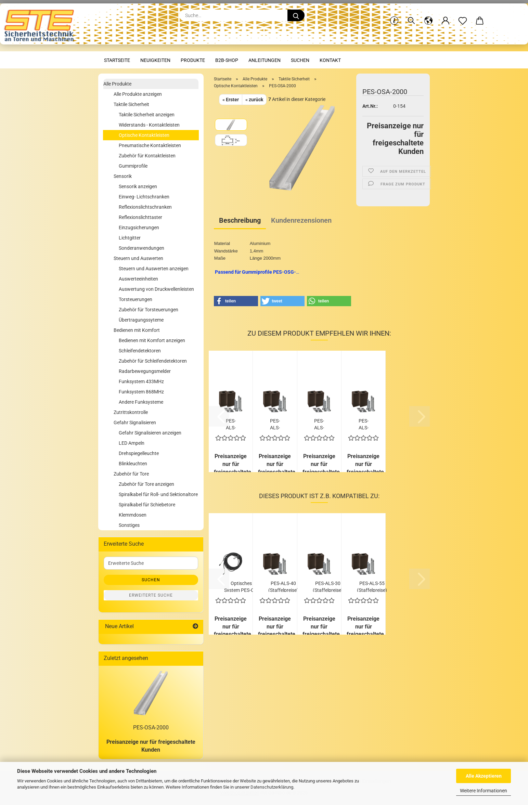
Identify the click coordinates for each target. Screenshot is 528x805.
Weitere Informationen (483, 790)
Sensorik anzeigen (138, 186)
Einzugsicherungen (139, 227)
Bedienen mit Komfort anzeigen (152, 340)
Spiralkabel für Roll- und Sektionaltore (158, 494)
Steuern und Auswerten (138, 258)
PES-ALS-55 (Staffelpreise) (372, 586)
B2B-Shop (226, 60)
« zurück (254, 99)
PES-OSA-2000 (151, 727)
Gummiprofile (133, 166)
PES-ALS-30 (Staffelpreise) (328, 586)
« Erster (230, 99)
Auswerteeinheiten (138, 279)
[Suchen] (411, 15)
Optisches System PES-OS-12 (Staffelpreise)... (241, 586)
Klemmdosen (132, 515)
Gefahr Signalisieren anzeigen (150, 433)
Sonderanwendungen (141, 248)
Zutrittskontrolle (131, 412)
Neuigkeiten (155, 60)
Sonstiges (129, 525)
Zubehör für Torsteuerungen (148, 309)
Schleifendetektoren (140, 350)
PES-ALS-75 (364, 423)
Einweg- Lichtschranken (144, 196)
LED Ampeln (131, 443)
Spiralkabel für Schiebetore (147, 504)
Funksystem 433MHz (141, 381)
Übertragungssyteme (141, 320)
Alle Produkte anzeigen (138, 94)
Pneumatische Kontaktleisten (150, 145)
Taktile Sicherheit (131, 104)
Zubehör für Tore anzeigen (146, 484)
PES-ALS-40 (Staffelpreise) (283, 586)
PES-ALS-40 (275, 423)
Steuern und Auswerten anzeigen (154, 268)
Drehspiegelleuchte (139, 453)
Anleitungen (264, 60)
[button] (428, 15)
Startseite (117, 60)
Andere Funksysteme (141, 402)
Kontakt (330, 60)
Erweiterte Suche (151, 595)
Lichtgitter (130, 238)
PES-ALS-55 (319, 423)
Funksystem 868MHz (141, 391)
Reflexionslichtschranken (145, 207)
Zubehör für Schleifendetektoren (153, 361)
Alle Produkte (117, 84)
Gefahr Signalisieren (135, 422)
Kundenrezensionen (301, 220)
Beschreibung (240, 220)
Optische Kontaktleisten (144, 135)
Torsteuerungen (135, 299)
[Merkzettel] (462, 15)
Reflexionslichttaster (140, 217)
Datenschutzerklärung (271, 787)
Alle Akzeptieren (484, 776)
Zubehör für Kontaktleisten (147, 155)
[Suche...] (296, 15)
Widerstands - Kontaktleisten (149, 125)
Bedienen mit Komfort (137, 330)
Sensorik (123, 176)
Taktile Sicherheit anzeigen (147, 114)
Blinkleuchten (133, 463)
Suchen (300, 60)
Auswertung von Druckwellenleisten (156, 289)
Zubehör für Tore (131, 474)
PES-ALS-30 (231, 423)
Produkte (193, 60)
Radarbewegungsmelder (145, 371)
